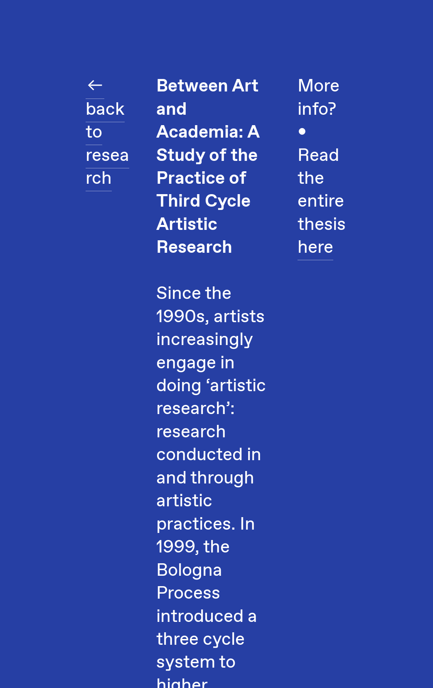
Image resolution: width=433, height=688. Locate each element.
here (315, 248)
